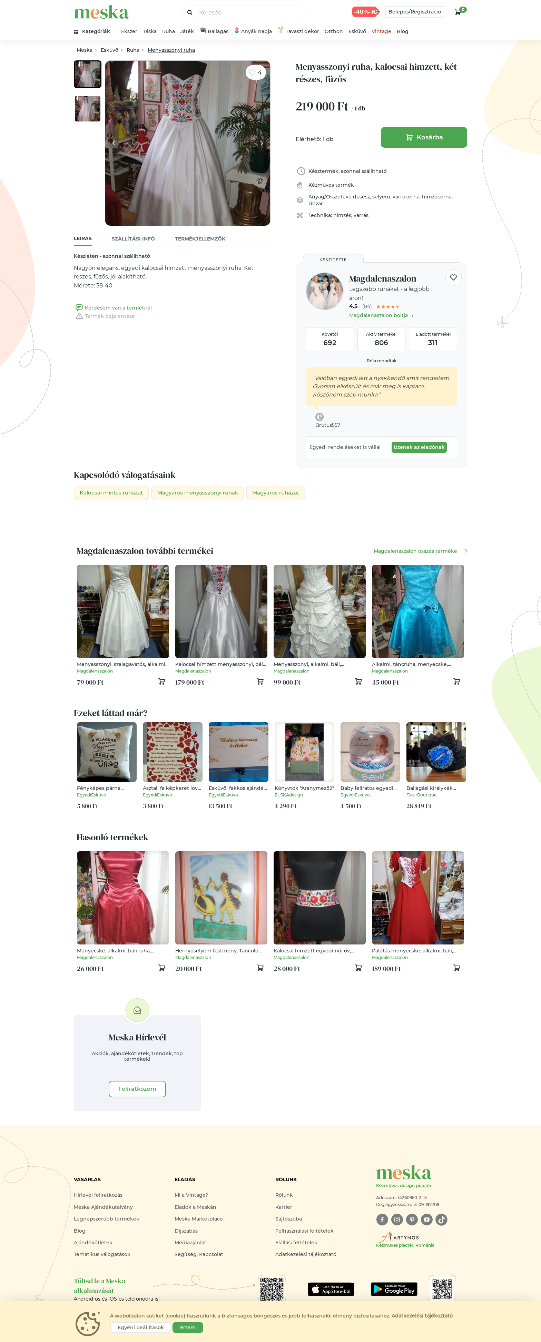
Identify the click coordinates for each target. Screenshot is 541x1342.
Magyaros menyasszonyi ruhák (205, 493)
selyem (381, 197)
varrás (361, 215)
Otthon (334, 31)
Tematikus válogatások (102, 1255)
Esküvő (357, 31)
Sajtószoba (288, 1219)
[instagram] (397, 1220)
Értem (188, 1327)
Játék (187, 31)
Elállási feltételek (296, 1243)
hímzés (342, 215)
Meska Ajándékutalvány (103, 1207)
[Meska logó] (421, 1177)
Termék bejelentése (104, 316)
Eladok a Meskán (195, 1207)
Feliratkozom (137, 1089)
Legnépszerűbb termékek (106, 1219)
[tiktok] (441, 1220)
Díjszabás (186, 1231)
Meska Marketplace (199, 1219)
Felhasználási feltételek (304, 1231)
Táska (150, 31)
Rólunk (284, 1196)
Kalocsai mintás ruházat (113, 493)
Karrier (283, 1207)
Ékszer (129, 31)
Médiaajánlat (190, 1243)
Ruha (168, 31)
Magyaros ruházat (288, 493)
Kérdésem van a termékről (113, 308)
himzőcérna (437, 197)
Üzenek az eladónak (419, 447)
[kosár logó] (458, 12)
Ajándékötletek (93, 1243)
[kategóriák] (95, 31)
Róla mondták (381, 360)
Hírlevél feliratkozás (98, 1196)
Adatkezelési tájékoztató (305, 1255)
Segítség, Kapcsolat (199, 1255)
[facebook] (382, 1220)
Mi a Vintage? (191, 1196)
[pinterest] (412, 1220)
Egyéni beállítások (141, 1327)
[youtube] (427, 1220)
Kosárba (424, 137)
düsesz (361, 197)
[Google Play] (331, 1289)
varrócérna (406, 197)
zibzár (315, 203)
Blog (403, 31)
